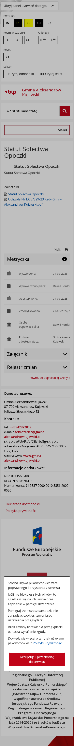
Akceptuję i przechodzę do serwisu (37, 659)
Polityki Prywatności (47, 643)
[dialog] (37, 373)
